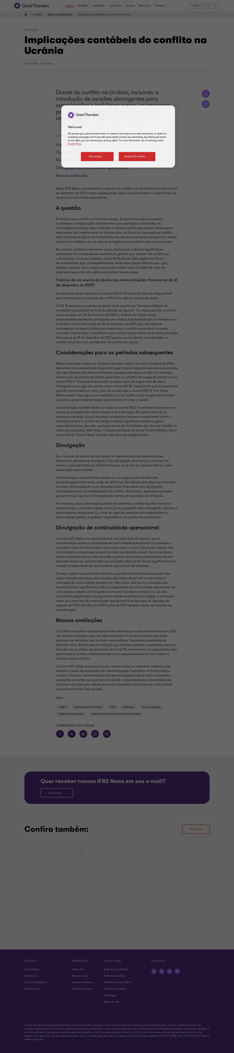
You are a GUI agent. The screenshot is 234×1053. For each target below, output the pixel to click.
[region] (118, 136)
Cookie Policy (74, 143)
